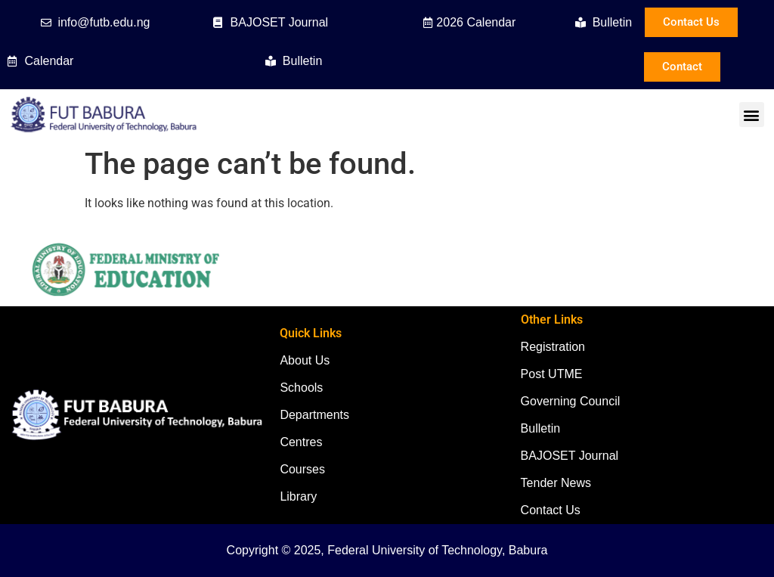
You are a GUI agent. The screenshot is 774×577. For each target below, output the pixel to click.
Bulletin (540, 428)
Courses (302, 469)
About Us (305, 360)
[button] (751, 114)
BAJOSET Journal (570, 455)
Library (298, 496)
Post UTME (552, 374)
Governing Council (571, 401)
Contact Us (550, 510)
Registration (553, 346)
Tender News (556, 482)
